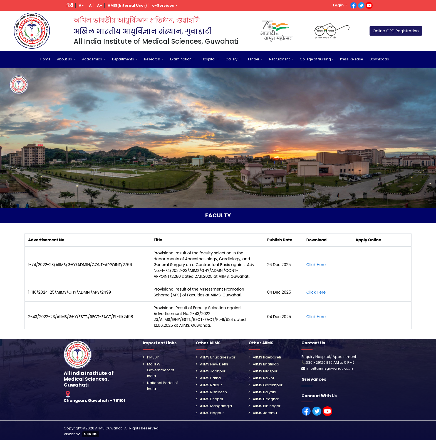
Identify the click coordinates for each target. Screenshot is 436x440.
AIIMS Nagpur (212, 413)
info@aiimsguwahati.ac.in (329, 368)
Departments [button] (123, 59)
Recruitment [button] (280, 59)
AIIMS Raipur (211, 385)
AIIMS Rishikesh (213, 392)
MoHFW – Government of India (160, 370)
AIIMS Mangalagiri (216, 406)
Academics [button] (92, 59)
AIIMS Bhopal (211, 399)
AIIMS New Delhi (214, 364)
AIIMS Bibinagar (267, 406)
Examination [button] (181, 59)
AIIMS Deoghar (266, 399)
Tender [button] (253, 59)
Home (45, 59)
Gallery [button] (232, 59)
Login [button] (339, 5)
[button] (70, 5)
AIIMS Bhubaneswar (218, 357)
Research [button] (152, 59)
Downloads (379, 59)
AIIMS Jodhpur (213, 371)
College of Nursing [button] (315, 59)
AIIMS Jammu (265, 413)
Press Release (351, 59)
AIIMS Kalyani (264, 392)
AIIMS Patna (210, 378)
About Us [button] (65, 59)
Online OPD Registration (396, 31)
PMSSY (153, 357)
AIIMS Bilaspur (265, 371)
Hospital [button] (209, 59)
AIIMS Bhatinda (266, 364)
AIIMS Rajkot (263, 378)
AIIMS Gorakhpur (268, 385)
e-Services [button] (163, 5)
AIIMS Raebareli (267, 357)
